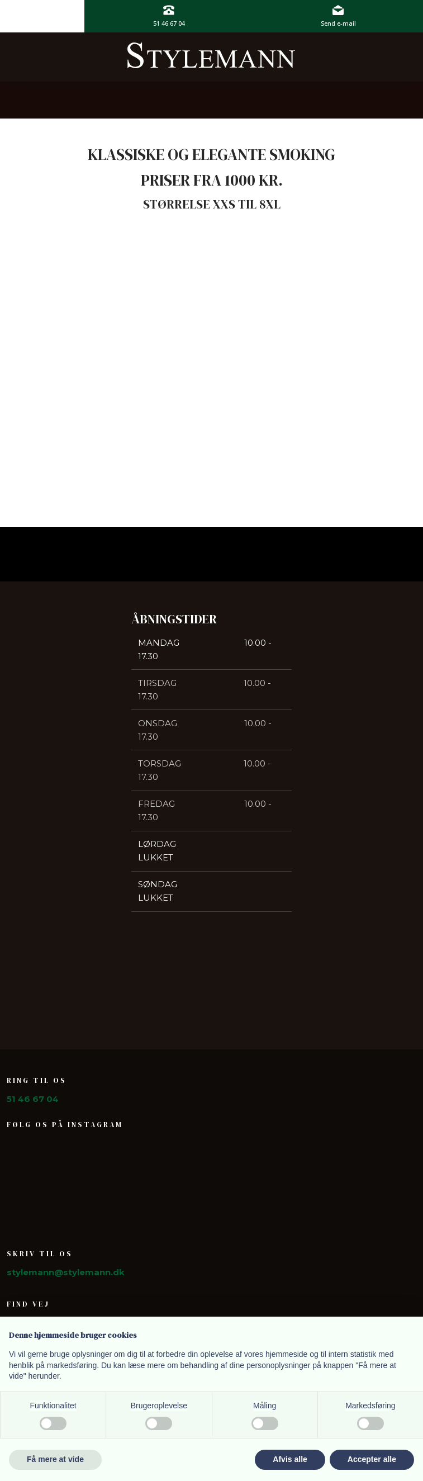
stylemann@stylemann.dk (66, 1272)
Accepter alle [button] (372, 1459)
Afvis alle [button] (290, 1459)
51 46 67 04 (33, 1099)
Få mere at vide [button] (55, 1459)
